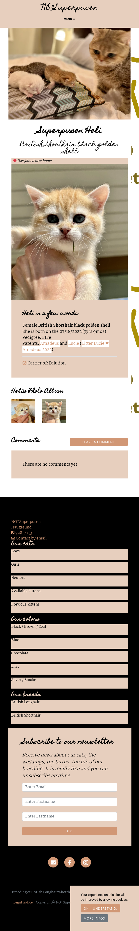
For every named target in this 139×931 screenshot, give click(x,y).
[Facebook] (69, 862)
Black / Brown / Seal (28, 627)
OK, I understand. (100, 908)
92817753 (23, 533)
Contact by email (28, 538)
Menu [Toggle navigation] (69, 19)
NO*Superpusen (69, 8)
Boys (15, 551)
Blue (15, 640)
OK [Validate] (69, 831)
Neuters (18, 578)
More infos (94, 918)
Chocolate (19, 653)
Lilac (15, 667)
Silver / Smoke (23, 680)
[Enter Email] (69, 787)
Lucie (74, 343)
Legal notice (23, 902)
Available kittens (26, 591)
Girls (15, 565)
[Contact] (53, 862)
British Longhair (25, 702)
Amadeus (50, 343)
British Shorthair (26, 716)
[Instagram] (86, 862)
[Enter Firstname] (69, 802)
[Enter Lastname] (69, 816)
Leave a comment (98, 442)
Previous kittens (25, 605)
